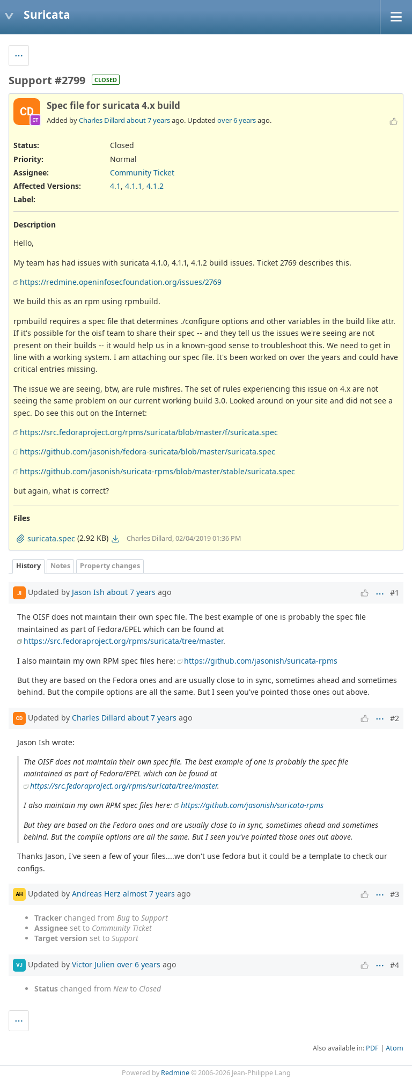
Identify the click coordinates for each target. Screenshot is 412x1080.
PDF (372, 1048)
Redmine (175, 1072)
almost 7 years (149, 893)
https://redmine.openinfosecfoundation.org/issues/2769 (121, 282)
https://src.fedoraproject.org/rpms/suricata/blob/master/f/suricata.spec (149, 432)
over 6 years (236, 120)
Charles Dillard (102, 120)
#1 (394, 592)
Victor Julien (93, 964)
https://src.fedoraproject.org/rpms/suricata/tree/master (123, 641)
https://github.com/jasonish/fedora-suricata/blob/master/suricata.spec (147, 451)
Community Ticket (142, 172)
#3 (394, 894)
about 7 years (148, 120)
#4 (394, 965)
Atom (394, 1048)
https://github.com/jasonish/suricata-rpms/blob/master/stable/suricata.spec (157, 471)
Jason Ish (88, 592)
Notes (60, 565)
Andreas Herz (96, 893)
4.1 (115, 186)
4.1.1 (133, 186)
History (28, 565)
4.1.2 (155, 186)
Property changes (110, 565)
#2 (394, 718)
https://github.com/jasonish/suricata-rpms (260, 661)
